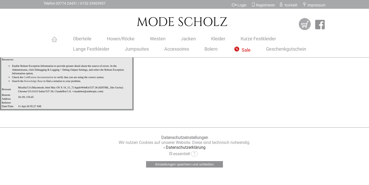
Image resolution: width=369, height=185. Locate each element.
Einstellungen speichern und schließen (184, 164)
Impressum (313, 5)
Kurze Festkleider (258, 38)
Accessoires (176, 49)
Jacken (188, 38)
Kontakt (288, 5)
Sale (242, 50)
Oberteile (82, 38)
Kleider (218, 38)
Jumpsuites (137, 49)
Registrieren (263, 5)
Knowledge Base (33, 81)
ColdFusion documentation (39, 77)
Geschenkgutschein (286, 49)
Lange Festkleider (91, 49)
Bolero (211, 49)
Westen (158, 38)
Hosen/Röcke (121, 38)
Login (239, 5)
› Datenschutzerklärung (184, 147)
